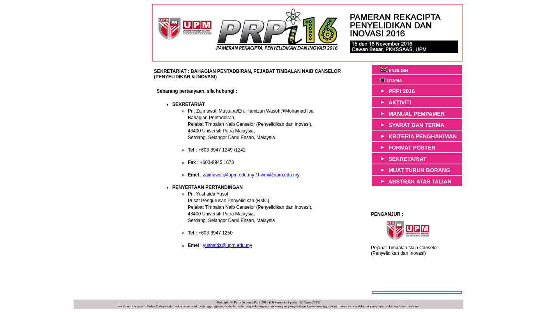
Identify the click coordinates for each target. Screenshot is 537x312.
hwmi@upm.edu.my (278, 175)
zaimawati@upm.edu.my (228, 175)
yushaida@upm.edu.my (227, 245)
